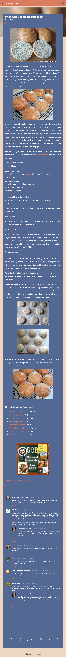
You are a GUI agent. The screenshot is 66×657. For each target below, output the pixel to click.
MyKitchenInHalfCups (20, 497)
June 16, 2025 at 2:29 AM (37, 497)
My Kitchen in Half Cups (19, 428)
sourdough (31, 480)
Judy (13, 545)
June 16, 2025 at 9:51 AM (40, 528)
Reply (14, 505)
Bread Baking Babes (18, 480)
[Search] (63, 3)
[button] (6, 23)
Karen (14, 558)
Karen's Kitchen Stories (18, 434)
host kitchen (42, 155)
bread (8, 480)
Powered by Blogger (33, 654)
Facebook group (11, 140)
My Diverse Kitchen (17, 418)
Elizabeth (15, 510)
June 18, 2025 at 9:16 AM (29, 583)
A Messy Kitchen (12, 3)
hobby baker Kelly (25, 528)
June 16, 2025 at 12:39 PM (40, 571)
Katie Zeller (16, 583)
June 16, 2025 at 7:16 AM (27, 510)
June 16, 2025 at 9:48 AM (24, 545)
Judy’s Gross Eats (16, 415)
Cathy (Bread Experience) (21, 571)
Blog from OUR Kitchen (18, 412)
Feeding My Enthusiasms (19, 431)
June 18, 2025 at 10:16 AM (40, 594)
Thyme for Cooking (17, 425)
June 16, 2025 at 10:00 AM (25, 558)
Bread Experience (16, 422)
